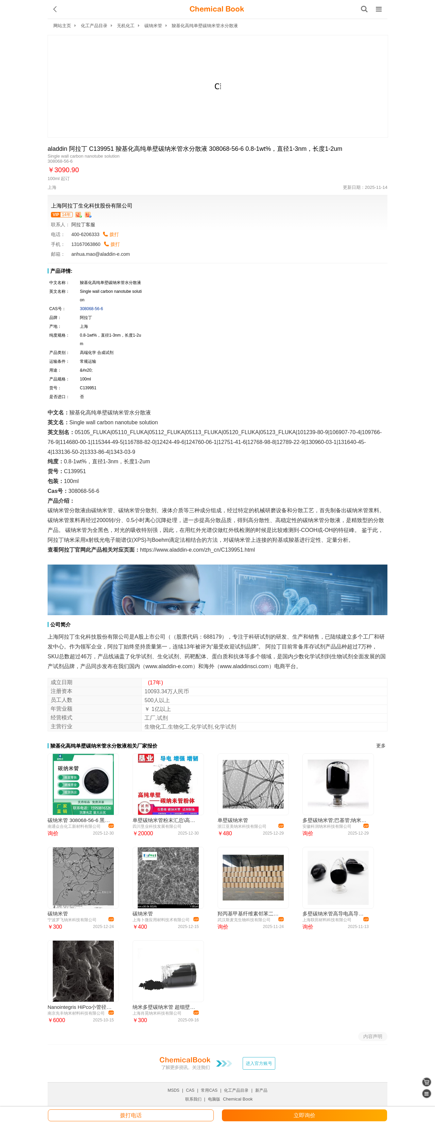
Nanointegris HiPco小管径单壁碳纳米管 (80, 1007)
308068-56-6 (91, 308)
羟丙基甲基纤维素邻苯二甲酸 (250, 913)
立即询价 (304, 1115)
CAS (190, 1090)
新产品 (261, 1090)
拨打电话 (131, 1115)
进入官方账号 (259, 1063)
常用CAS (209, 1090)
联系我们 (193, 1099)
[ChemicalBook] (217, 9)
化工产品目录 (94, 25)
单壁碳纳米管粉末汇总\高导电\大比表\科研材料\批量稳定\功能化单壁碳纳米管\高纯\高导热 (165, 820)
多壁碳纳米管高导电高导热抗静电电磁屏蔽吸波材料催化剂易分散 (334, 913)
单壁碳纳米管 (233, 820)
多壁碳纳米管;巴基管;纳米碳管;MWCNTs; (334, 820)
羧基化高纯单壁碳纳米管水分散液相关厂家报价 (103, 746)
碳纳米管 (153, 25)
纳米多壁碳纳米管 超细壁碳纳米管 (165, 1007)
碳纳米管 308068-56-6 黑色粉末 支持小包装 (80, 820)
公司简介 (60, 624)
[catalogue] (427, 1094)
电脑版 (214, 1099)
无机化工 (126, 25)
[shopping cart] (427, 1082)
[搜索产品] (364, 9)
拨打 (114, 234)
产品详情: (61, 271)
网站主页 (62, 25)
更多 (381, 745)
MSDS (173, 1090)
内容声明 (372, 1036)
